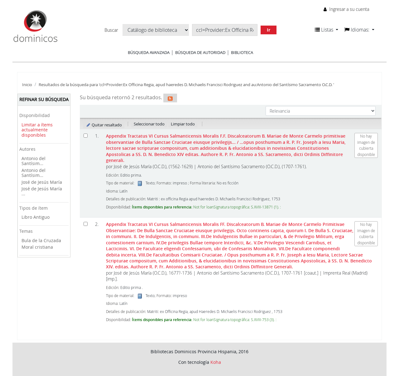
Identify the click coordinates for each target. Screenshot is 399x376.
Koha (215, 362)
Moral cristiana (37, 247)
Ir (268, 30)
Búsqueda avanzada (149, 52)
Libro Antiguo (36, 217)
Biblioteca (242, 52)
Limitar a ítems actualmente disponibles (37, 130)
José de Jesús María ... (42, 191)
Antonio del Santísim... (34, 161)
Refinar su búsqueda (44, 99)
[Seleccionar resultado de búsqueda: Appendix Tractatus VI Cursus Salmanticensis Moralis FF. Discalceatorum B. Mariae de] (86, 224)
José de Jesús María (42, 182)
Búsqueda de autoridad (200, 52)
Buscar (111, 30)
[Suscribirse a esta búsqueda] (170, 98)
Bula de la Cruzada (41, 240)
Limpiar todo (183, 124)
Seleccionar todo (149, 124)
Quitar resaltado (104, 125)
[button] (326, 29)
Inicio (27, 84)
